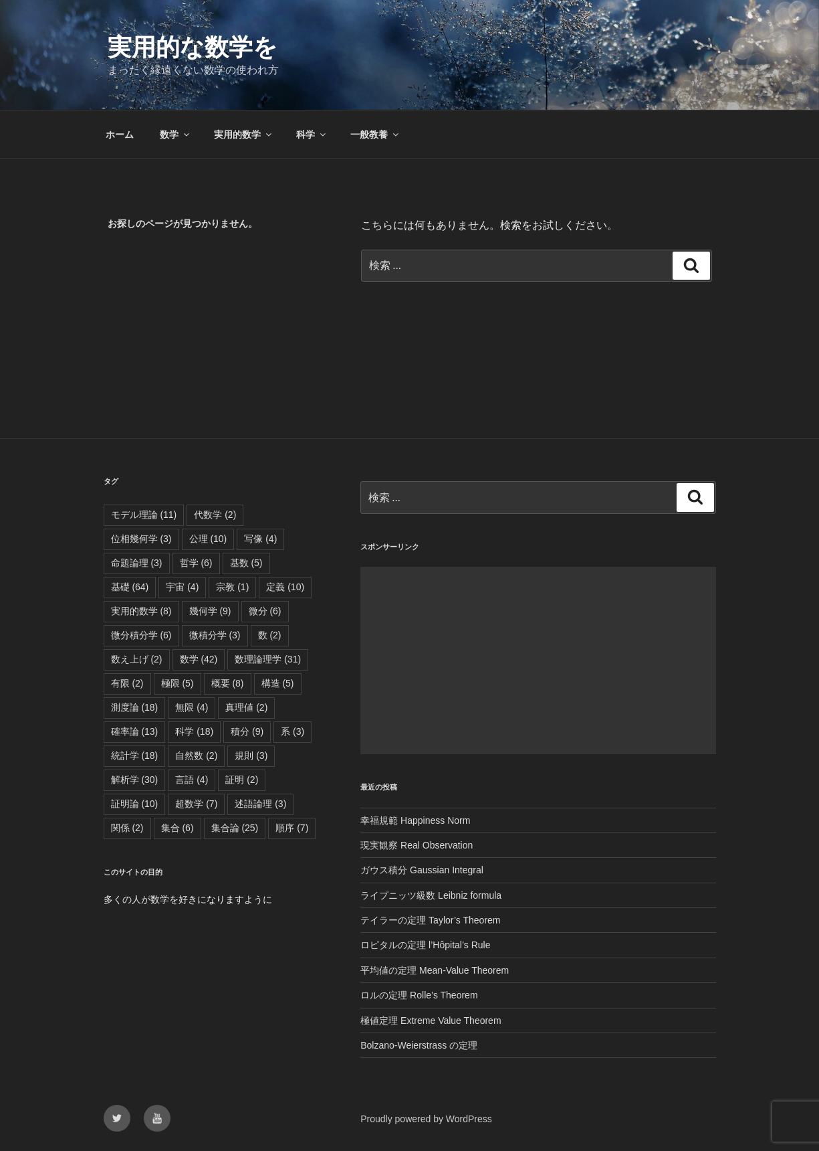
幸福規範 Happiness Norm (415, 820)
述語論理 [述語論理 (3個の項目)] (260, 803)
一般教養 (375, 134)
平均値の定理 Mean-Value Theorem (434, 970)
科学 (312, 134)
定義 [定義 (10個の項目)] (285, 587)
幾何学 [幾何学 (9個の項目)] (210, 611)
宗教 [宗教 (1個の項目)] (232, 587)
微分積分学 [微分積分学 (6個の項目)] (141, 635)
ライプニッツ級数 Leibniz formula (430, 895)
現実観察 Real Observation (416, 845)
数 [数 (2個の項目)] (269, 635)
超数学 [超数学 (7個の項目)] (196, 803)
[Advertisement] (537, 660)
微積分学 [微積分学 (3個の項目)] (215, 635)
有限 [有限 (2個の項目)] (127, 683)
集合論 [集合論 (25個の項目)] (235, 827)
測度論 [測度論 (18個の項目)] (134, 707)
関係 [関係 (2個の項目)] (127, 827)
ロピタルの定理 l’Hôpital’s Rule (425, 945)
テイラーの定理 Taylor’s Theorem (430, 920)
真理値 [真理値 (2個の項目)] (246, 707)
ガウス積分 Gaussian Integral (421, 870)
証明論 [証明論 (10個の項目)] (134, 803)
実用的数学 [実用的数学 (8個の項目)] (141, 611)
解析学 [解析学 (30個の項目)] (134, 779)
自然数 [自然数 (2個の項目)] (196, 755)
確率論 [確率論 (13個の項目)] (134, 731)
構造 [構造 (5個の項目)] (277, 683)
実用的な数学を (192, 47)
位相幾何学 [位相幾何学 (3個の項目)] (141, 538)
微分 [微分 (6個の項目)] (265, 611)
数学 (175, 134)
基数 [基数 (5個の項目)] (246, 562)
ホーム (120, 134)
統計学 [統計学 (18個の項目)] (134, 755)
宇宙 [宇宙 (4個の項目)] (182, 587)
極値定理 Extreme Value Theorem (430, 1020)
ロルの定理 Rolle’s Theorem (418, 995)
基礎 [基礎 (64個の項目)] (130, 587)
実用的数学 (243, 134)
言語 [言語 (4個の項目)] (191, 779)
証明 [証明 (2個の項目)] (241, 779)
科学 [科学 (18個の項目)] (194, 731)
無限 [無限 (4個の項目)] (191, 707)
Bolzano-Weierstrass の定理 (418, 1045)
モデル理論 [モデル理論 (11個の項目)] (144, 514)
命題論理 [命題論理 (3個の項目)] (136, 562)
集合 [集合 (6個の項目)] (177, 827)
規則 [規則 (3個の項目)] (251, 755)
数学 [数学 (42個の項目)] (199, 659)
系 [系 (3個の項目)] (292, 731)
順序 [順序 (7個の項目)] (291, 827)
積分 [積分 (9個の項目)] (247, 731)
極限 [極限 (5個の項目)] (177, 683)
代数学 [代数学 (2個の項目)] (215, 514)
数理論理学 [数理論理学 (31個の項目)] (268, 659)
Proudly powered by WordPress (426, 1119)
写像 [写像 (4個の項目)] (260, 538)
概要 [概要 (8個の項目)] (227, 683)
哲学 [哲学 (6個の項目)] (196, 562)
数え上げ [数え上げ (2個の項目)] (136, 659)
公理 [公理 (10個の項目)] (208, 538)
